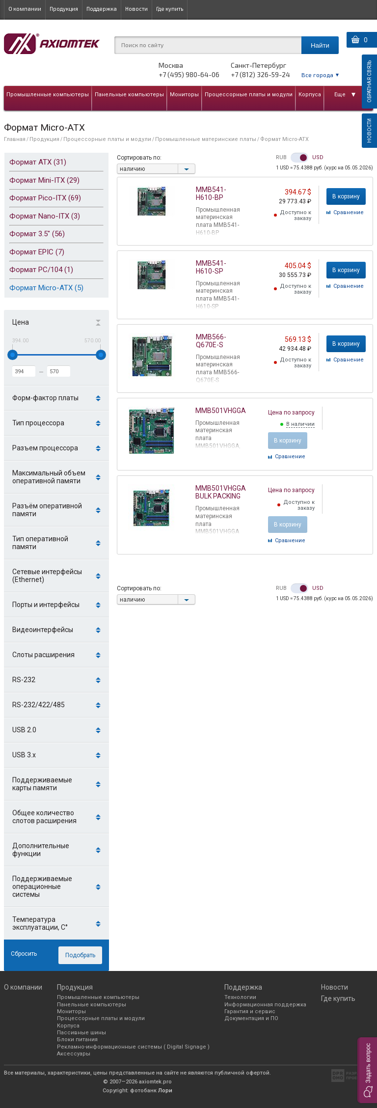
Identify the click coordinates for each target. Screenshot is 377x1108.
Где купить (169, 8)
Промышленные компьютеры (47, 94)
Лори (165, 1090)
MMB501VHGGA (220, 411)
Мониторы (184, 94)
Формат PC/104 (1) (41, 269)
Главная (15, 139)
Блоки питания (77, 1039)
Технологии (240, 997)
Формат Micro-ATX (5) (46, 287)
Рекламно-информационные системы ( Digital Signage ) (133, 1047)
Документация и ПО (251, 1018)
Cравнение (348, 212)
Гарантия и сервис (249, 1011)
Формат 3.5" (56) (37, 233)
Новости (136, 8)
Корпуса (309, 94)
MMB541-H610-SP (211, 267)
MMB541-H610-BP (211, 193)
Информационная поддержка (265, 1004)
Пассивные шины (81, 1032)
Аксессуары (73, 1054)
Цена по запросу (291, 412)
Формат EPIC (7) (36, 252)
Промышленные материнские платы (205, 139)
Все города (317, 74)
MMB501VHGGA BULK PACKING (220, 492)
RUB (281, 158)
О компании (24, 8)
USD (317, 158)
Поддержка (101, 8)
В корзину (346, 196)
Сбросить (24, 954)
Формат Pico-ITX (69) (45, 198)
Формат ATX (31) (37, 162)
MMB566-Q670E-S (211, 341)
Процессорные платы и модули (249, 94)
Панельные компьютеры (129, 94)
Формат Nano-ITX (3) (44, 216)
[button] (367, 1070)
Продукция (64, 8)
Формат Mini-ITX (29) (44, 180)
